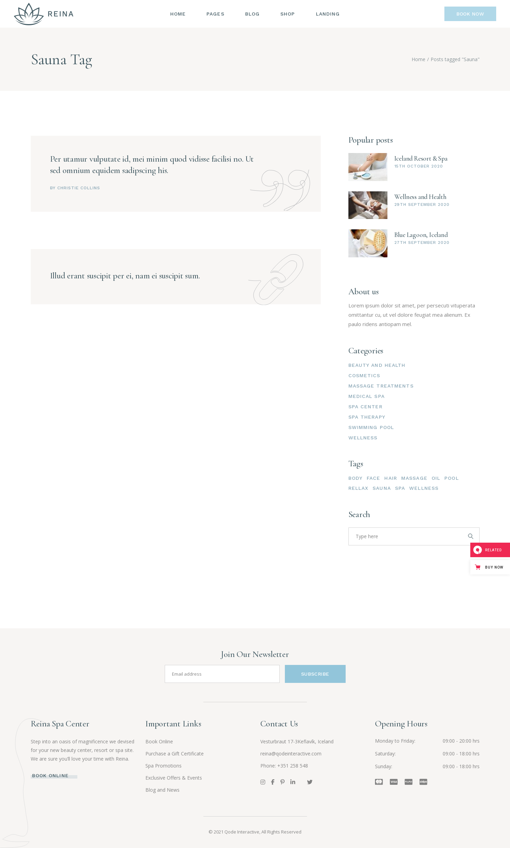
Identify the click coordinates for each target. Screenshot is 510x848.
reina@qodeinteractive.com (290, 753)
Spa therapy (366, 417)
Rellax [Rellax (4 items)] (358, 488)
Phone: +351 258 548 (284, 765)
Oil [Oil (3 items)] (436, 478)
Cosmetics (364, 375)
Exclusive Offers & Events (173, 777)
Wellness (363, 437)
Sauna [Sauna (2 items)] (382, 488)
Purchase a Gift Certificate (174, 753)
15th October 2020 (418, 166)
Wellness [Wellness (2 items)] (424, 488)
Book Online (159, 741)
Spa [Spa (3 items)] (400, 488)
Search (359, 514)
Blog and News (162, 790)
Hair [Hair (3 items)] (390, 478)
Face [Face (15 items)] (373, 478)
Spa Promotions (163, 765)
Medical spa (366, 396)
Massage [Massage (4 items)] (414, 478)
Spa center (365, 406)
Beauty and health (377, 365)
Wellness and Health (420, 197)
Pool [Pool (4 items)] (451, 478)
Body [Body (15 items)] (355, 478)
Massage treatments (381, 386)
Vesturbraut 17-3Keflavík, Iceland (297, 741)
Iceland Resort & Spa (421, 158)
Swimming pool (371, 427)
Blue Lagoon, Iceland (421, 235)
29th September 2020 (422, 204)
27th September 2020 (422, 242)
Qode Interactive (241, 832)
